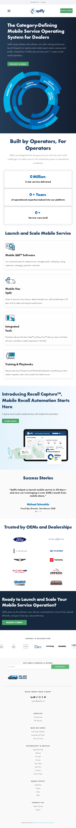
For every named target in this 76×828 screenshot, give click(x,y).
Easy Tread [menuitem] (38, 763)
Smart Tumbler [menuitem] (38, 774)
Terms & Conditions (49, 823)
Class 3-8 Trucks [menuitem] (38, 738)
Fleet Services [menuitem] (38, 717)
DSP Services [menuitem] (38, 720)
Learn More (10, 421)
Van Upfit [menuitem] (38, 756)
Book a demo (66, 11)
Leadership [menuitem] (38, 785)
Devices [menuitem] (38, 760)
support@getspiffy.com (38, 701)
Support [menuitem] (38, 810)
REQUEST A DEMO (14, 622)
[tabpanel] (38, 499)
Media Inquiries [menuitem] (38, 806)
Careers (43, 2)
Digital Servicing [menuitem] (38, 749)
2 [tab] (38, 511)
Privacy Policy (38, 823)
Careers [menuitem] (38, 788)
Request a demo (18, 64)
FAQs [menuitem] (38, 795)
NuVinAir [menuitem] (38, 770)
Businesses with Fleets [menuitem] (38, 735)
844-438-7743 (35, 2)
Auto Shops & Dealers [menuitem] (38, 731)
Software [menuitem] (38, 753)
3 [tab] (40, 511)
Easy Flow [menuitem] (38, 767)
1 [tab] (35, 511)
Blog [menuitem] (38, 792)
